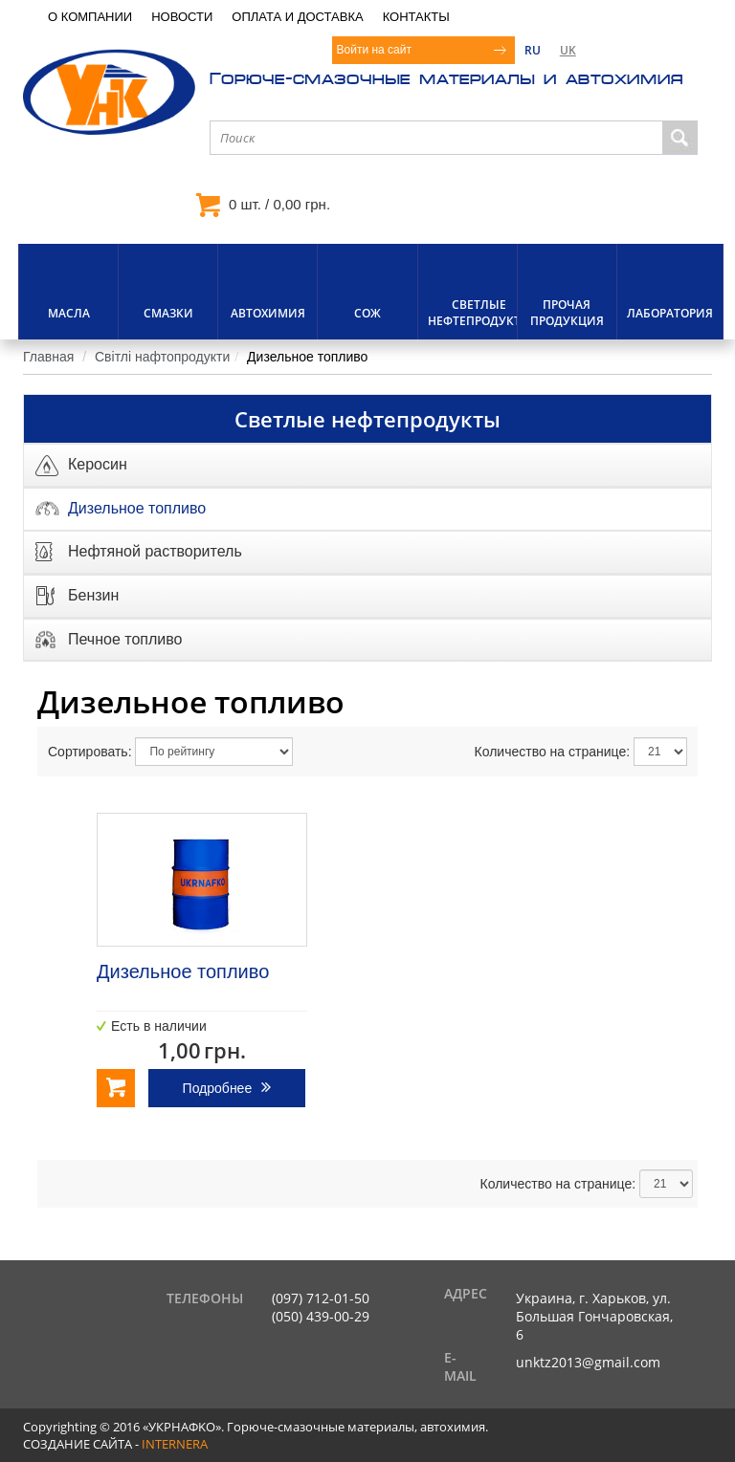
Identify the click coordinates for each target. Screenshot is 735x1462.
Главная (48, 356)
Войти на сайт (374, 49)
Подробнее (218, 1088)
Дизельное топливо (183, 971)
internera (175, 1443)
